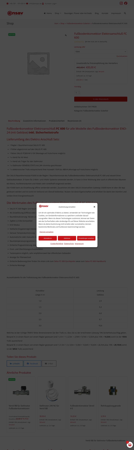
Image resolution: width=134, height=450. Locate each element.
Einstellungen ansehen (86, 238)
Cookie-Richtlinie (56, 244)
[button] (94, 207)
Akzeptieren (48, 238)
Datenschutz (69, 244)
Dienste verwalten (46, 232)
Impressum (79, 244)
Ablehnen (67, 238)
